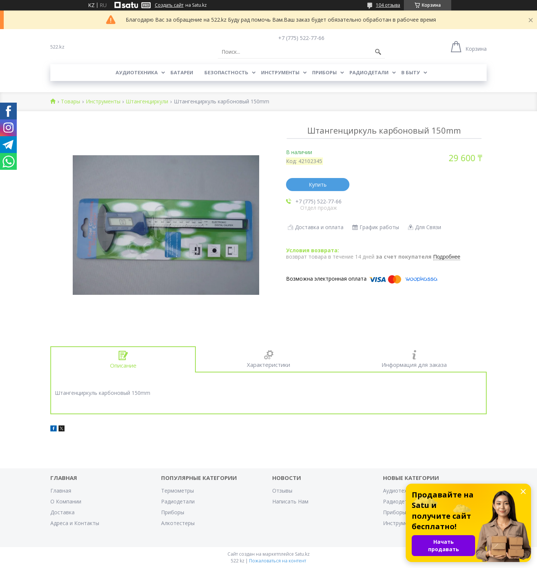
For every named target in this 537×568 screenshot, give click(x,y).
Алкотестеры (178, 523)
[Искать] (378, 52)
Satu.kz (302, 554)
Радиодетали (369, 72)
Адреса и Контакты (74, 523)
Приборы (324, 72)
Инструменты (280, 72)
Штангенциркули (147, 102)
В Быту (410, 72)
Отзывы (282, 490)
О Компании (65, 501)
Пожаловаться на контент (277, 561)
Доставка (62, 512)
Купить (318, 184)
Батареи (181, 72)
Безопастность (226, 72)
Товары (70, 102)
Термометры (177, 490)
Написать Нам (290, 501)
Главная (60, 490)
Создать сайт (169, 5)
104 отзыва (388, 5)
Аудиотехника (137, 72)
